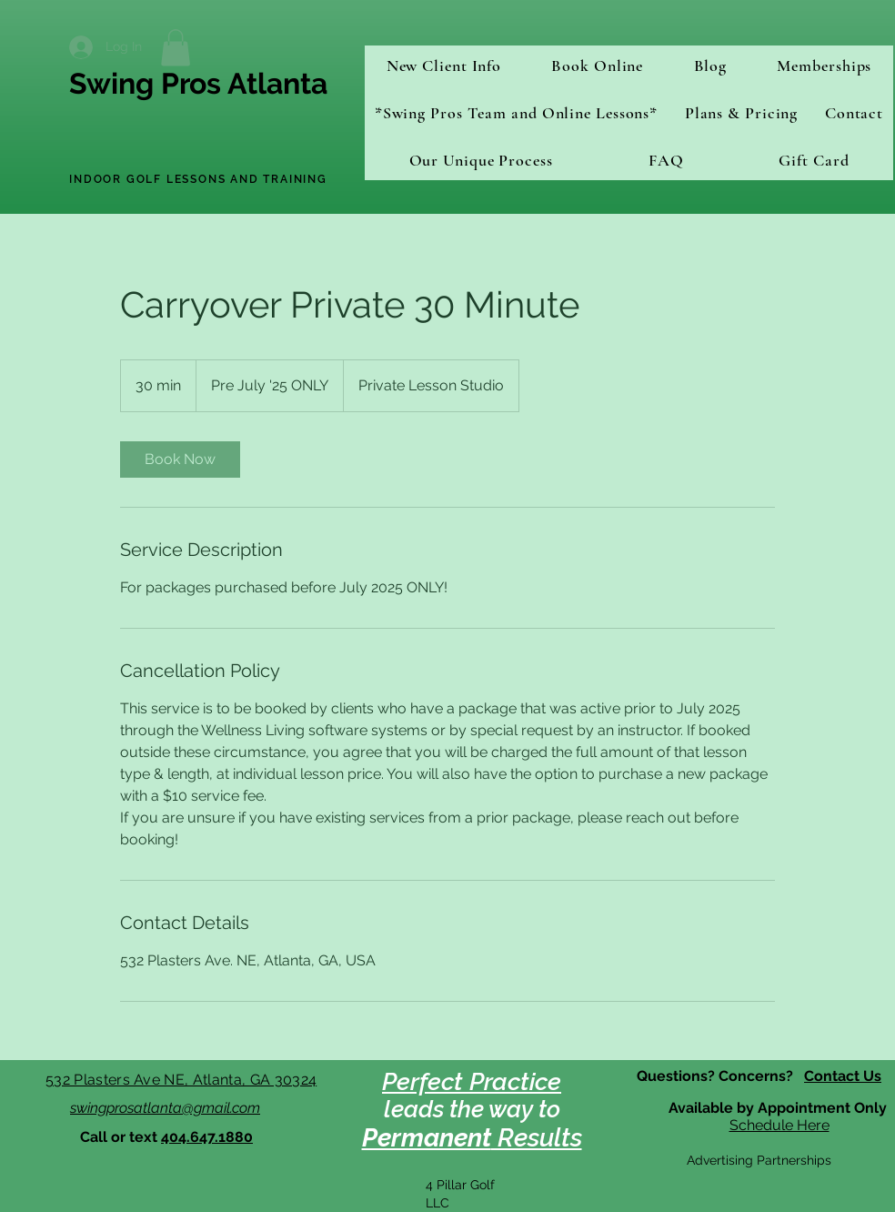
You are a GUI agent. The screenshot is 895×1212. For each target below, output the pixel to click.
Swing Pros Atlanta (198, 83)
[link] (180, 459)
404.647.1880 (207, 1137)
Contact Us (842, 1076)
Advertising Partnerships (759, 1160)
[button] (175, 47)
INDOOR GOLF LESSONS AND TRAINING (198, 179)
